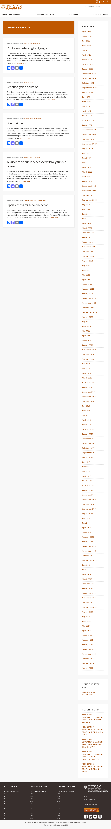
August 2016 (87, 514)
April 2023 (86, 167)
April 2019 (86, 373)
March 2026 (87, 36)
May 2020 (86, 331)
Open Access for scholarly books (27, 205)
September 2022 (89, 200)
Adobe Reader (81, 822)
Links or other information (11, 791)
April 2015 (86, 574)
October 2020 (88, 308)
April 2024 (86, 111)
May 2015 (86, 570)
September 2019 (89, 359)
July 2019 (86, 364)
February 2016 (88, 537)
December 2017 (88, 439)
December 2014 (89, 593)
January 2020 (87, 345)
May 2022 (86, 219)
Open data (36, 157)
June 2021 (86, 270)
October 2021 (88, 251)
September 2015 (89, 560)
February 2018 (88, 429)
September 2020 (89, 312)
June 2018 (86, 411)
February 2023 (88, 177)
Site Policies (51, 822)
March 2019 (87, 378)
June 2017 (86, 467)
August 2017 (87, 457)
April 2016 (86, 528)
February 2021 (88, 289)
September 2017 (89, 453)
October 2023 (88, 139)
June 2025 (86, 46)
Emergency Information (39, 822)
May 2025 (86, 50)
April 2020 (86, 336)
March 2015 (87, 579)
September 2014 (89, 607)
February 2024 (88, 120)
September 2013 (89, 663)
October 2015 (88, 556)
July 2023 (86, 153)
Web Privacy (72, 822)
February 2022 (88, 233)
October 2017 (88, 448)
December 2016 (89, 495)
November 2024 (89, 78)
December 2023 (89, 130)
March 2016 (87, 532)
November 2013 (89, 654)
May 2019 (86, 368)
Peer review (28, 43)
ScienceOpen (15, 123)
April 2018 (86, 420)
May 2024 (86, 106)
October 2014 (88, 603)
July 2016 (86, 518)
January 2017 (87, 490)
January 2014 (87, 645)
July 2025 (86, 41)
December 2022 (89, 186)
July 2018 (86, 406)
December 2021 (88, 242)
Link (4, 794)
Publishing (36, 43)
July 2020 (86, 322)
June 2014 (86, 621)
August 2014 (87, 612)
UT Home (28, 822)
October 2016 (88, 504)
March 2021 (87, 284)
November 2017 (89, 443)
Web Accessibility (61, 822)
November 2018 (89, 397)
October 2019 (88, 354)
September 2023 (89, 144)
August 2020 (87, 317)
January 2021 (87, 294)
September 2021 (89, 256)
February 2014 (88, 640)
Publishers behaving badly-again (27, 48)
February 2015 (88, 584)
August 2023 (87, 149)
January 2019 (87, 387)
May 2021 (86, 275)
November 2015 (89, 551)
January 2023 (87, 181)
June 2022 (86, 214)
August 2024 (87, 92)
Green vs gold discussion (22, 87)
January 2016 (87, 542)
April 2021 (86, 280)
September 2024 (89, 88)
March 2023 (87, 172)
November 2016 (89, 500)
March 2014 (87, 635)
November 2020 (89, 303)
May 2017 (86, 471)
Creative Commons (30, 200)
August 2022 (87, 205)
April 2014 (86, 631)
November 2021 (89, 247)
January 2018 (87, 434)
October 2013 (88, 659)
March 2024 (87, 116)
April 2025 (86, 55)
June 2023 (86, 158)
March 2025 (87, 60)
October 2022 (88, 195)
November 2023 (89, 134)
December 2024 (89, 74)
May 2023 (86, 163)
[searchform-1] (97, 7)
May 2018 (86, 415)
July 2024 (86, 97)
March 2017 (87, 481)
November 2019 (89, 350)
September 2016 (89, 509)
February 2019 (88, 383)
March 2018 (87, 425)
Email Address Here (90, 804)
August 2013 (87, 668)
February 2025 (88, 64)
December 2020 (89, 298)
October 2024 (88, 83)
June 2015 (86, 565)
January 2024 (87, 125)
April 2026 (86, 32)
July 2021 (86, 266)
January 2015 (87, 588)
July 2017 (86, 462)
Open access (28, 82)
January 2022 (87, 237)
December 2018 (89, 392)
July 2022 (86, 209)
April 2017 (86, 476)
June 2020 (86, 326)
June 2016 (86, 523)
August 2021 (87, 261)
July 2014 (86, 617)
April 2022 (86, 223)
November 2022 (89, 191)
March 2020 (87, 340)
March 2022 (87, 228)
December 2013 (88, 649)
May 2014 (86, 626)
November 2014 (89, 598)
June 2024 (86, 102)
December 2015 (89, 546)
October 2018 (88, 401)
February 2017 (88, 485)
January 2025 (87, 69)
